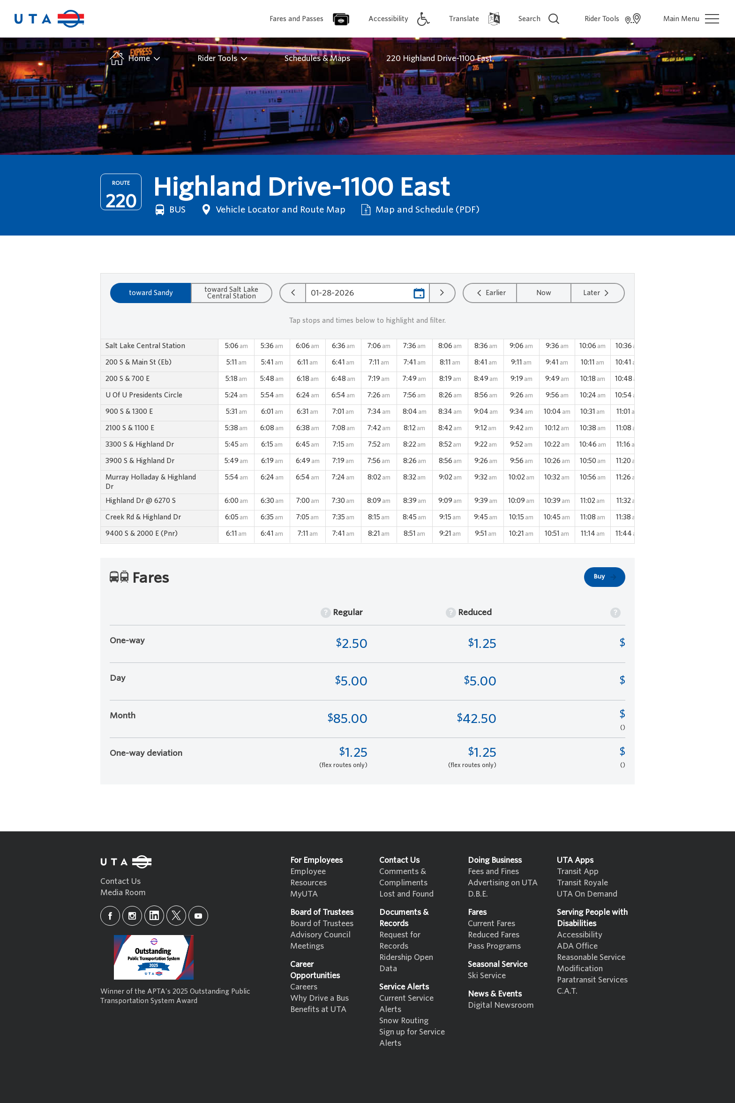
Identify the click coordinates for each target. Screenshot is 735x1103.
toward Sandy (151, 293)
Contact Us (120, 881)
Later (597, 292)
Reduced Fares (493, 934)
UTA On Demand (587, 894)
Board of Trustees (321, 923)
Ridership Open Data (406, 963)
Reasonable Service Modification (591, 963)
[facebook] (110, 916)
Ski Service (487, 975)
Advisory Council (320, 934)
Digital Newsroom (501, 1005)
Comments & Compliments (403, 877)
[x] (176, 915)
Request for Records (399, 940)
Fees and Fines (493, 871)
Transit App (578, 871)
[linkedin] (154, 915)
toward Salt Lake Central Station (231, 293)
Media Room (123, 892)
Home (134, 58)
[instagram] (132, 916)
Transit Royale (582, 882)
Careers (303, 986)
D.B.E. (478, 894)
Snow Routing (403, 1020)
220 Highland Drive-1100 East (439, 58)
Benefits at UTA (318, 1009)
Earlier (490, 292)
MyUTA (304, 894)
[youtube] (198, 916)
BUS (169, 210)
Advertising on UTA (503, 882)
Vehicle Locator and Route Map (272, 210)
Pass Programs (494, 946)
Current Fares (491, 923)
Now (543, 293)
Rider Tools (222, 58)
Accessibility (579, 934)
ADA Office (577, 946)
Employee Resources (308, 877)
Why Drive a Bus (319, 998)
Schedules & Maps (317, 58)
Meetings (307, 946)
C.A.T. (567, 991)
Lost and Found (406, 894)
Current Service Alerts (406, 1004)
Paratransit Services (592, 979)
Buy (606, 577)
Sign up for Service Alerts (412, 1037)
